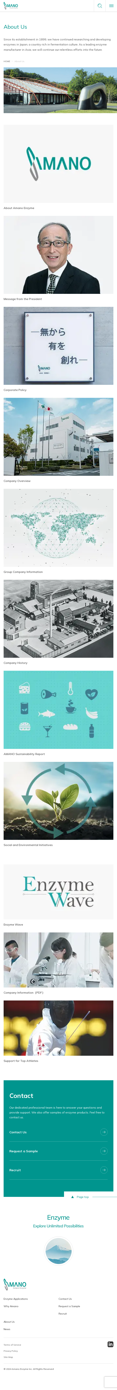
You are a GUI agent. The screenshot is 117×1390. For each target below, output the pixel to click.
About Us (9, 1321)
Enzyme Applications (16, 1298)
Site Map (8, 1357)
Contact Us (65, 1298)
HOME (7, 61)
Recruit (63, 1313)
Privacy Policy (11, 1351)
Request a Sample (69, 1306)
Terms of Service (12, 1344)
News (7, 1329)
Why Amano (11, 1306)
